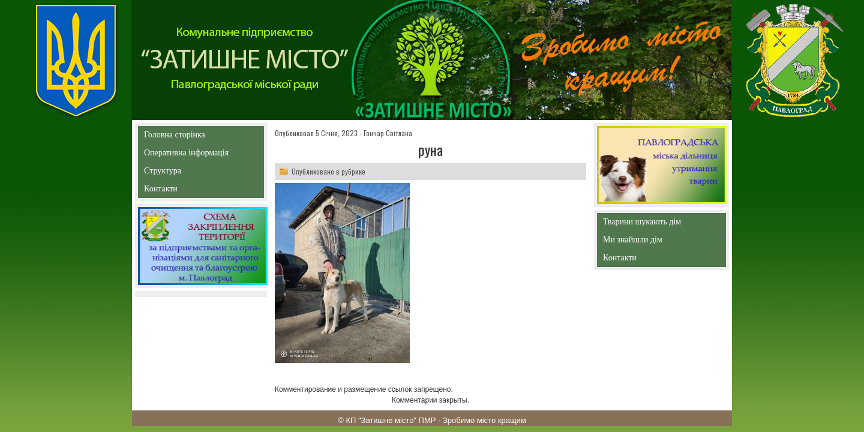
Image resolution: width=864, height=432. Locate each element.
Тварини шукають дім (645, 224)
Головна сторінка (200, 134)
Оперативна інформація (186, 155)
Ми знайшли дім (658, 239)
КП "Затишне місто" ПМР (391, 420)
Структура (184, 173)
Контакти (188, 191)
